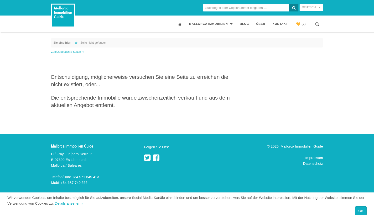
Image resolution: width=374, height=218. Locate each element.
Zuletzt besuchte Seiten (67, 51)
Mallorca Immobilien (211, 24)
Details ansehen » (69, 203)
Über (260, 24)
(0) (301, 24)
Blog (244, 24)
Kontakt (280, 24)
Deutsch (311, 7)
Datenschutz (313, 163)
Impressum (314, 158)
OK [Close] (361, 211)
